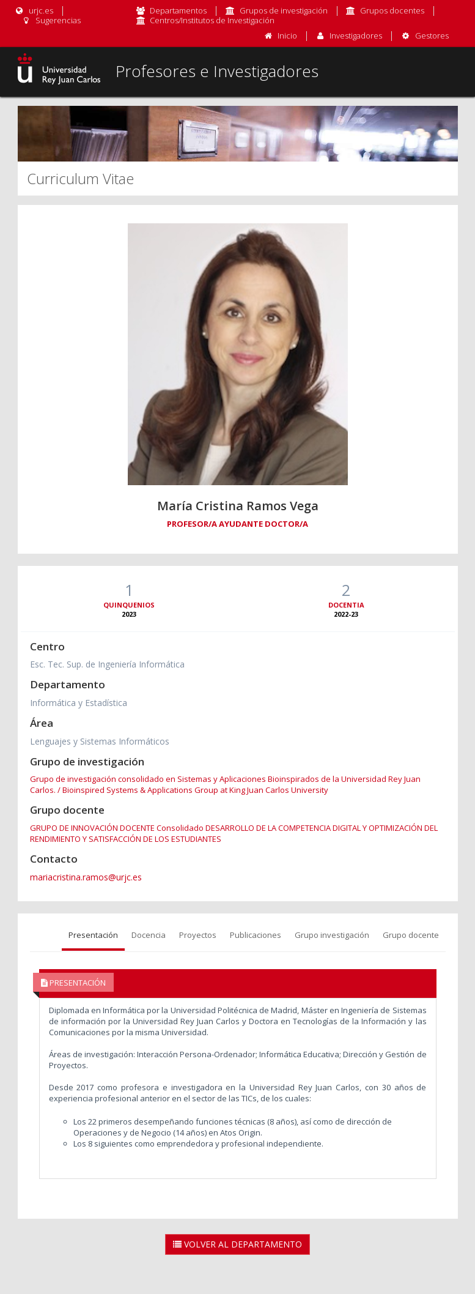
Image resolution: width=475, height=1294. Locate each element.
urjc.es (34, 10)
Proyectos (197, 934)
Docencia (148, 934)
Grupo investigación (332, 934)
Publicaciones (255, 934)
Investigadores (356, 35)
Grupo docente (411, 934)
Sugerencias (51, 20)
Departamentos (178, 10)
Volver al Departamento (237, 1244)
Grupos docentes (392, 10)
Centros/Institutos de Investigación (212, 20)
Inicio (287, 35)
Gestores (432, 35)
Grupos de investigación (284, 10)
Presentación (93, 934)
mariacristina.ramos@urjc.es (86, 877)
